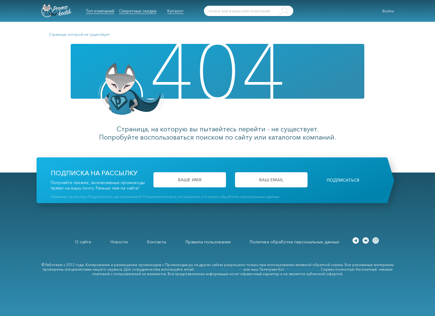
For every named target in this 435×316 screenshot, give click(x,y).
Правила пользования (207, 242)
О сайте (83, 242)
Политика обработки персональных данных (294, 242)
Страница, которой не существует (79, 34)
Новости (119, 242)
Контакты (156, 242)
